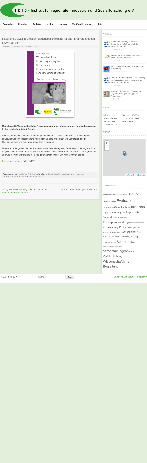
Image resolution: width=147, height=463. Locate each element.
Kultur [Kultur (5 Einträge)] (122, 227)
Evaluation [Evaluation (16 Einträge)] (125, 200)
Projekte (37, 24)
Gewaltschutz (52, 174)
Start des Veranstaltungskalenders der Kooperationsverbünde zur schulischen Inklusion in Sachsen (125, 44)
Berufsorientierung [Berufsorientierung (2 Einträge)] (119, 195)
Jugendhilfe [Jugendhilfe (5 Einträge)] (132, 212)
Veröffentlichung (78, 174)
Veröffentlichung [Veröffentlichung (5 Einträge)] (112, 256)
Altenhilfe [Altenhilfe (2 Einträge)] (107, 195)
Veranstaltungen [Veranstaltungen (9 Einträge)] (115, 251)
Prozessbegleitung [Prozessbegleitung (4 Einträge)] (127, 236)
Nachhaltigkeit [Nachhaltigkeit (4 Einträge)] (128, 232)
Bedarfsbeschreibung (12, 161)
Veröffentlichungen (82, 24)
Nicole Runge (32, 46)
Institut (49, 24)
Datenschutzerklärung (124, 277)
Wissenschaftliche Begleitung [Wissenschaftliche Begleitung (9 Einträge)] (116, 264)
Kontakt (63, 24)
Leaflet (128, 175)
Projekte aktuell (33, 174)
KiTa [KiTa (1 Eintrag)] (119, 218)
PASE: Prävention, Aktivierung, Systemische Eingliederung (127, 68)
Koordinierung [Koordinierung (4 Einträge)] (110, 227)
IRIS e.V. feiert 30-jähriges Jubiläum (79, 189)
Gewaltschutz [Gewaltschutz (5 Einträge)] (122, 207)
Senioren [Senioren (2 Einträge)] (131, 242)
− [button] (107, 148)
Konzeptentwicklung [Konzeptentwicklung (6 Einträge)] (116, 222)
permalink (38, 176)
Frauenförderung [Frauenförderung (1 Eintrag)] (108, 207)
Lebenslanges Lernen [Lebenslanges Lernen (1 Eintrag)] (133, 228)
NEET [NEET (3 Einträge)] (140, 232)
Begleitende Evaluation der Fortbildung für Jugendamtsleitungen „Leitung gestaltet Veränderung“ (126, 93)
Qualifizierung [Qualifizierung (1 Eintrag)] (107, 242)
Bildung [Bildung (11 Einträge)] (133, 194)
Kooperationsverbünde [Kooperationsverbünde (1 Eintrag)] (136, 222)
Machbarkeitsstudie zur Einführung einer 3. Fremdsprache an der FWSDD (126, 56)
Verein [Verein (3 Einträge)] (130, 251)
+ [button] (107, 143)
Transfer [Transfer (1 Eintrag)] (119, 246)
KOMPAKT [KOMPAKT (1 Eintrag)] (124, 218)
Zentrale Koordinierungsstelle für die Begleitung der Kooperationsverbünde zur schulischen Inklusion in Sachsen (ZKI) (128, 80)
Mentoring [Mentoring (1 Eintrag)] (106, 232)
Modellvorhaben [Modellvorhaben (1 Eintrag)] (115, 232)
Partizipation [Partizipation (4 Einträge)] (110, 236)
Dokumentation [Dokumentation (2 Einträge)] (109, 201)
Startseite (8, 24)
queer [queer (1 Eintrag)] (114, 242)
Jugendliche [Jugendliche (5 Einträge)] (110, 217)
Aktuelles (22, 24)
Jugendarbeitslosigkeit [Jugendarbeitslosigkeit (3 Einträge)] (114, 212)
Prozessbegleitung (64, 174)
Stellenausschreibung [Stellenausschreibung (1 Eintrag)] (110, 246)
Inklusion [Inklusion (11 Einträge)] (138, 207)
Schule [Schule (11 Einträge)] (121, 242)
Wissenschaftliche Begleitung (13, 176)
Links (99, 24)
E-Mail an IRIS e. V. (110, 125)
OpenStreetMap (139, 175)
